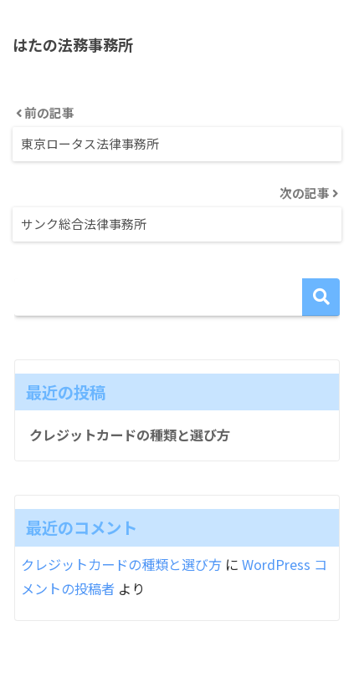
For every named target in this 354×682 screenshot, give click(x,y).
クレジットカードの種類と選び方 (129, 435)
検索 (321, 297)
